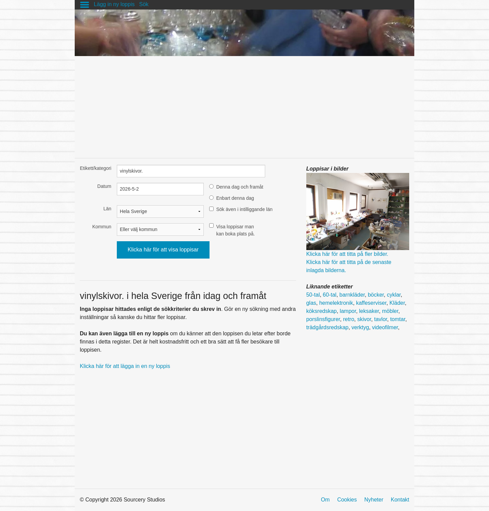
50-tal (313, 295)
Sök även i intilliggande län (244, 209)
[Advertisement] (244, 103)
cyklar (394, 295)
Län (107, 208)
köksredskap (321, 311)
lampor (348, 311)
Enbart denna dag (235, 198)
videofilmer (385, 327)
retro (348, 319)
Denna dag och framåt (240, 187)
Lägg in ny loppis (114, 4)
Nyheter (373, 500)
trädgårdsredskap (327, 327)
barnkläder (352, 295)
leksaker (369, 311)
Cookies (347, 500)
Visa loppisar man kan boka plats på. (235, 230)
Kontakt (400, 500)
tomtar (397, 319)
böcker (376, 295)
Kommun (101, 226)
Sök (144, 4)
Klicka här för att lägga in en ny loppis (125, 366)
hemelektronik (336, 303)
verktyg (360, 327)
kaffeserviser (371, 303)
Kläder (397, 303)
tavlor (380, 319)
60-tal (330, 295)
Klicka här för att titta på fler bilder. (347, 254)
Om (325, 500)
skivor (364, 319)
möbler (390, 311)
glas (311, 303)
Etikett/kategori (95, 168)
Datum (104, 186)
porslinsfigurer (323, 319)
